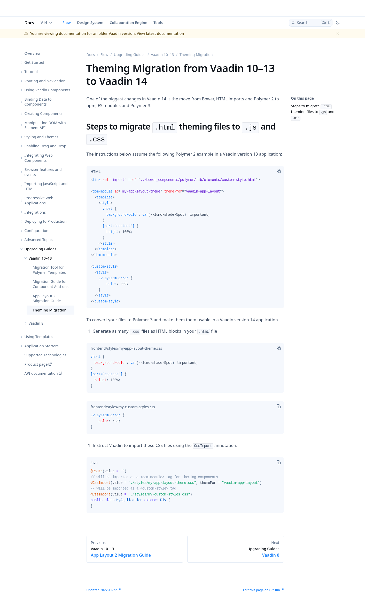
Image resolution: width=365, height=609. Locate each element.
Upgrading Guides (41, 248)
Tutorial (31, 71)
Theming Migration (50, 310)
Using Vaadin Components (48, 89)
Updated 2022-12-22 (102, 590)
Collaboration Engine (128, 22)
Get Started (34, 62)
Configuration (37, 230)
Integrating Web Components (39, 158)
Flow (67, 22)
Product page (36, 364)
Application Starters (42, 345)
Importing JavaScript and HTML (46, 186)
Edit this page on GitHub (261, 590)
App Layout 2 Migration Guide (47, 298)
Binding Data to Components (38, 102)
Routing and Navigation (45, 80)
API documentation (41, 373)
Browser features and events (43, 172)
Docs (29, 23)
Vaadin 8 (36, 323)
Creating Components (44, 113)
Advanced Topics (39, 239)
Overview (33, 53)
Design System (90, 22)
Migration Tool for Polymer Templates (49, 270)
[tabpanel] (185, 242)
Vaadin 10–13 (40, 258)
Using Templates (39, 336)
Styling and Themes (42, 136)
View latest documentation (160, 33)
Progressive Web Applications (39, 200)
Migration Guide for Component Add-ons (51, 284)
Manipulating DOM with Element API (45, 125)
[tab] (96, 171)
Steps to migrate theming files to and (313, 111)
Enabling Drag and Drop (45, 145)
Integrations (35, 212)
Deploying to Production (46, 221)
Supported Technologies (46, 354)
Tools (158, 22)
